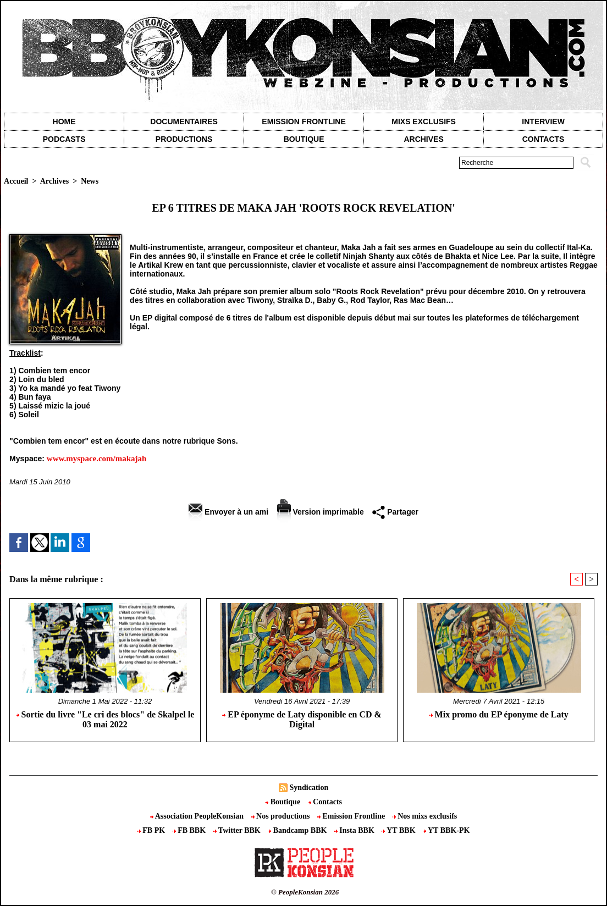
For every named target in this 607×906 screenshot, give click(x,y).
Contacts (325, 802)
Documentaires (184, 121)
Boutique (304, 139)
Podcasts (64, 139)
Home (64, 121)
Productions (184, 139)
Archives (423, 139)
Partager (395, 511)
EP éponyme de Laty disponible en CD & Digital (302, 719)
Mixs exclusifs (423, 121)
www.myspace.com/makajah (97, 458)
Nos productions (281, 816)
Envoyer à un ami (228, 511)
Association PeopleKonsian (198, 816)
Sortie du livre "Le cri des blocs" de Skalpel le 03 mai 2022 (105, 719)
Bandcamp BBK (298, 830)
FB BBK (190, 830)
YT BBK (399, 830)
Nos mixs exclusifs (425, 816)
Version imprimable (320, 511)
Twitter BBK (238, 830)
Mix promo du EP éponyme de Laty (499, 714)
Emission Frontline (303, 121)
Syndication (308, 787)
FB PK (152, 830)
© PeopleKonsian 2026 (305, 892)
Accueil (16, 181)
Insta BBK (355, 830)
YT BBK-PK (446, 830)
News (89, 181)
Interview (543, 121)
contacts (543, 139)
